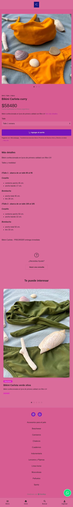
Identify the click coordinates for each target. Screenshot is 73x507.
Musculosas (36, 472)
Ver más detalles (52, 114)
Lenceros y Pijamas (37, 460)
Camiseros (36, 435)
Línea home (36, 466)
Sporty (36, 485)
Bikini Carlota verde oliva (17, 385)
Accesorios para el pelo (36, 422)
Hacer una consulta (36, 267)
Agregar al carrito (36, 132)
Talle (4, 119)
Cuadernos (36, 447)
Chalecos (36, 441)
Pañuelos (36, 478)
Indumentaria (36, 453)
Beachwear (8, 381)
